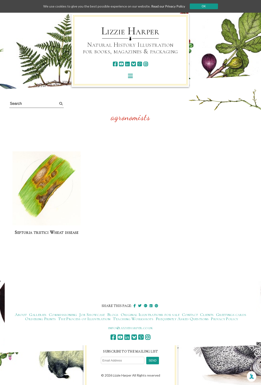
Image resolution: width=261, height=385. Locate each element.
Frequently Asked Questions (182, 318)
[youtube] (121, 64)
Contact (190, 314)
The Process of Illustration (84, 318)
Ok (204, 6)
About (21, 314)
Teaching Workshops (133, 318)
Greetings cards (231, 314)
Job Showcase (92, 314)
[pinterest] (139, 64)
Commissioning (63, 314)
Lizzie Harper (130, 31)
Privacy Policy (224, 318)
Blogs (113, 314)
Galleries (38, 314)
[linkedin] (127, 64)
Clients (207, 314)
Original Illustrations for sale (150, 314)
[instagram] (145, 64)
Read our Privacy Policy (168, 6)
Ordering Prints (40, 318)
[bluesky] (133, 64)
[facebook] (115, 64)
